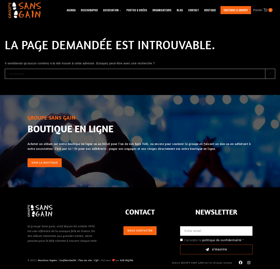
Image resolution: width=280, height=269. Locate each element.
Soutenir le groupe (236, 10)
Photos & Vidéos (136, 10)
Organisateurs (161, 10)
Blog (180, 10)
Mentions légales (47, 260)
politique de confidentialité (222, 240)
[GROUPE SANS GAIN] (25, 10)
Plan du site (85, 260)
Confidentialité (67, 260)
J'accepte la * (214, 240)
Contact (193, 10)
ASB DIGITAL (126, 260)
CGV (96, 260)
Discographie (89, 10)
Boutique (210, 10)
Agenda (71, 10)
